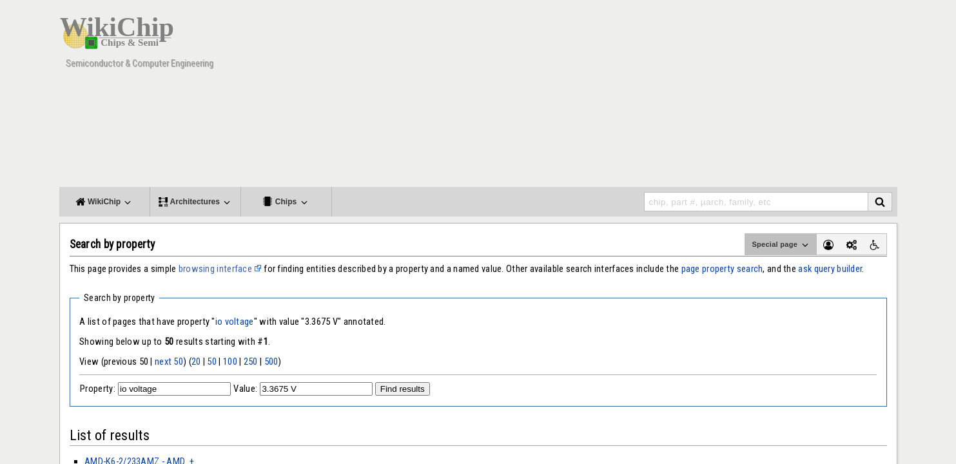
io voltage (234, 321)
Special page (781, 245)
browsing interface (215, 269)
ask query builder (830, 269)
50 (212, 361)
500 (271, 361)
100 (230, 361)
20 (196, 361)
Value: (245, 388)
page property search (722, 269)
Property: (97, 388)
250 (251, 361)
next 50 (169, 361)
